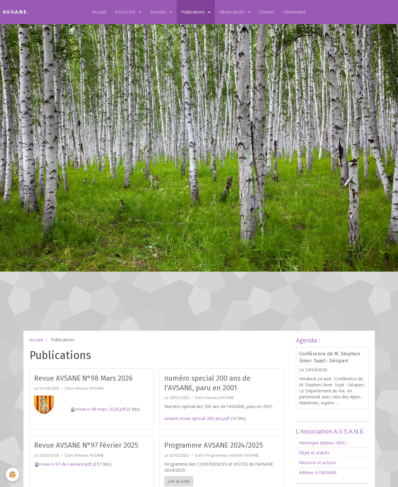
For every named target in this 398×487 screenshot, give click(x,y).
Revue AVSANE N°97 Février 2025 (86, 445)
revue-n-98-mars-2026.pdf (100, 409)
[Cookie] (13, 474)
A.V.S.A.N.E (126, 12)
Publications (193, 12)
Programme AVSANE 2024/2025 (213, 445)
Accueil (99, 12)
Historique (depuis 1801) (322, 443)
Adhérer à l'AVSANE (318, 472)
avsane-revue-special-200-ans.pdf (196, 418)
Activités (159, 12)
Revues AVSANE (89, 388)
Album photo (232, 12)
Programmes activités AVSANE (232, 455)
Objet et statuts (314, 452)
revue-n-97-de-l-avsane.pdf (65, 464)
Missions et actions (317, 462)
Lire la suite (179, 481)
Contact (267, 12)
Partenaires (295, 12)
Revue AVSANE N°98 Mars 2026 (83, 378)
